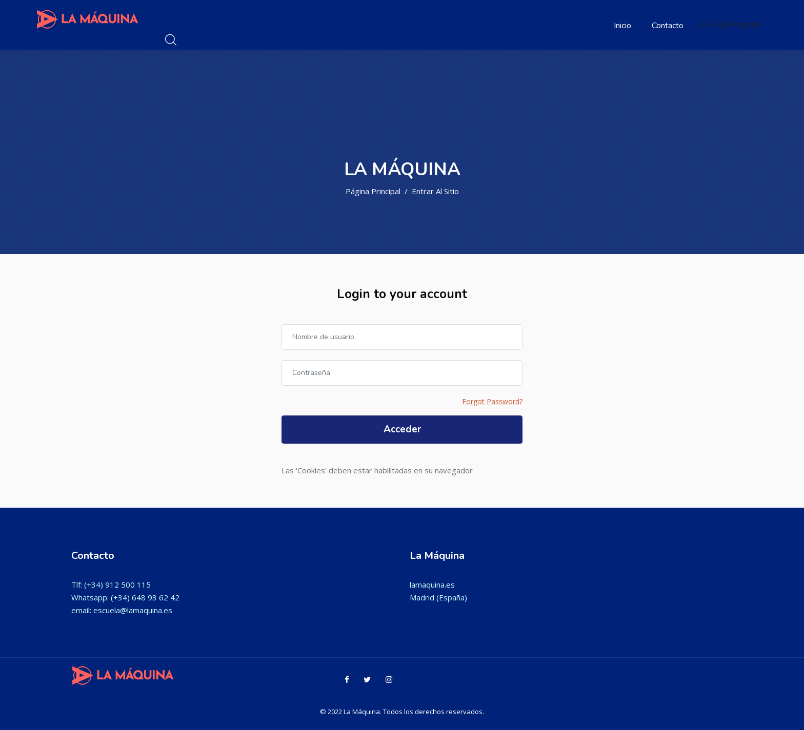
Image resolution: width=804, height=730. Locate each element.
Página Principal (373, 191)
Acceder (402, 429)
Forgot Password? (492, 401)
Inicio (622, 25)
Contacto (668, 25)
